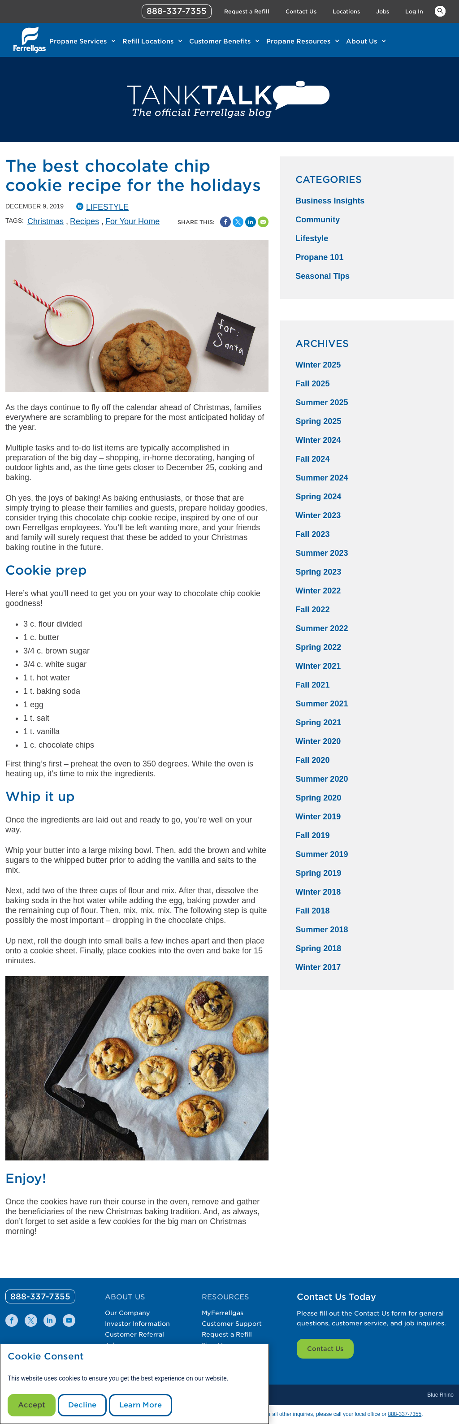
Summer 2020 (321, 779)
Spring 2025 (318, 421)
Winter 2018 (318, 891)
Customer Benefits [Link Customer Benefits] (220, 41)
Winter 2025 (318, 364)
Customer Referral (134, 1334)
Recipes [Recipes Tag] (84, 221)
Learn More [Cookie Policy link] (140, 1405)
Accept (31, 1405)
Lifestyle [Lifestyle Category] (311, 238)
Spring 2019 (318, 873)
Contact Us (325, 1348)
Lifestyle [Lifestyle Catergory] (107, 207)
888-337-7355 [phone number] (177, 11)
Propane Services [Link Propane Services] (78, 41)
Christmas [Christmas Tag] (45, 221)
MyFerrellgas (222, 1312)
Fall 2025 (312, 383)
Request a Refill (227, 1334)
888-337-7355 (404, 1414)
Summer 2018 (321, 929)
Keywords (440, 10)
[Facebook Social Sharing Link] (225, 221)
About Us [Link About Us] (361, 41)
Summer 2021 (321, 703)
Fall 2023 (312, 534)
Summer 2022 (321, 628)
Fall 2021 (312, 684)
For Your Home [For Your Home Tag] (132, 221)
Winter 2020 (318, 741)
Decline (82, 1405)
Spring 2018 (318, 948)
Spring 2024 (318, 496)
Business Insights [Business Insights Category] (329, 200)
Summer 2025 (321, 402)
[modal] (134, 1384)
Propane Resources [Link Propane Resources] (298, 41)
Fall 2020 (312, 760)
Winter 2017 (318, 967)
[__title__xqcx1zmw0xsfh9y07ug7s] (29, 40)
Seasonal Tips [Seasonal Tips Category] (322, 276)
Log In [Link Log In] (414, 11)
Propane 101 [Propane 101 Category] (319, 257)
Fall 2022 (312, 609)
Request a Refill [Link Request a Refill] (246, 11)
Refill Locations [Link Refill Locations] (147, 41)
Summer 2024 (321, 477)
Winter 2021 (318, 666)
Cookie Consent (46, 1356)
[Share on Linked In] (250, 221)
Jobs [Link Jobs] (382, 11)
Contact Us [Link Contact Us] (301, 11)
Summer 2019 (321, 854)
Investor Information (137, 1323)
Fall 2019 (312, 835)
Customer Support (232, 1323)
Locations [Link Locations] (346, 11)
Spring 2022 (318, 647)
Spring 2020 (318, 797)
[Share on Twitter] (238, 221)
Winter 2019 (318, 816)
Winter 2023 (318, 515)
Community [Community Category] (317, 219)
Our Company (127, 1312)
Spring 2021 (318, 722)
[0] (40, 1296)
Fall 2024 (312, 458)
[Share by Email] (263, 221)
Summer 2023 (321, 553)
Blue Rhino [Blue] (440, 1395)
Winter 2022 (318, 590)
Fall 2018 (312, 910)
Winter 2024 (318, 440)
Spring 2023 (318, 571)
